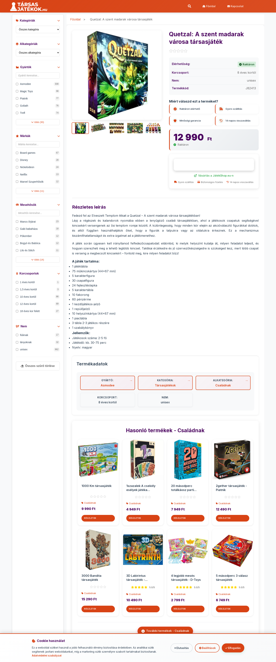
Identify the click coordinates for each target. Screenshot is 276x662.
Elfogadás (231, 647)
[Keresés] (189, 6)
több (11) (37, 193)
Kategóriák (38, 22)
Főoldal (208, 6)
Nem (38, 328)
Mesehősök (38, 206)
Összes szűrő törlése (38, 368)
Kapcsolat (235, 6)
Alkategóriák (38, 46)
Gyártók (38, 69)
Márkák (38, 138)
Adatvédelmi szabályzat (47, 655)
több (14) (37, 261)
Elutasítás (174, 647)
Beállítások (203, 647)
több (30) (37, 124)
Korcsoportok (38, 275)
